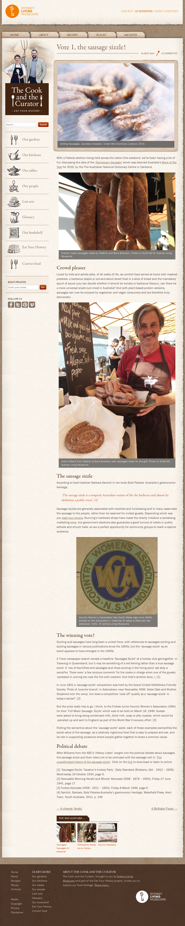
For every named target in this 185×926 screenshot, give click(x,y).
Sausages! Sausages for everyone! (63, 848)
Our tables (29, 170)
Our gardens (31, 139)
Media (14, 899)
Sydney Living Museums (91, 13)
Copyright (16, 903)
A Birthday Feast (164, 808)
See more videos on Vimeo (32, 305)
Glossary (28, 217)
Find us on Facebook (11, 305)
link (130, 762)
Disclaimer (17, 912)
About (44, 35)
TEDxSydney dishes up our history (86, 846)
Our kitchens (31, 155)
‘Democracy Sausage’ (108, 162)
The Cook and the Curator (28, 76)
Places (101, 35)
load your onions (72, 518)
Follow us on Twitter (18, 305)
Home (15, 35)
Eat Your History (34, 247)
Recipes (72, 35)
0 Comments (169, 53)
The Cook (157, 53)
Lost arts (28, 201)
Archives (130, 35)
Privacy (15, 908)
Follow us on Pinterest (25, 305)
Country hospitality (107, 844)
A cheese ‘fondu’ (69, 808)
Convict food (31, 263)
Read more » (102, 885)
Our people (30, 186)
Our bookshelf (32, 232)
